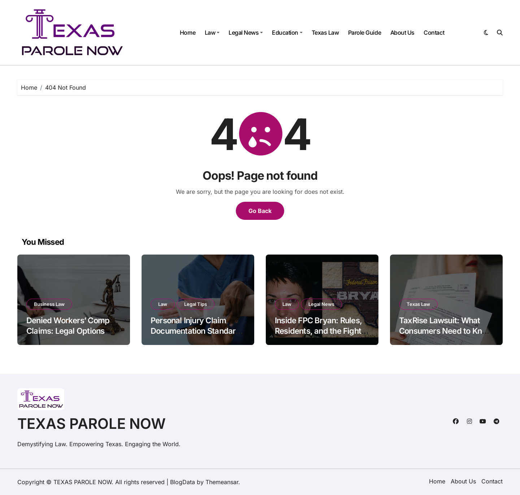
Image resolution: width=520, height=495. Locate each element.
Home (187, 32)
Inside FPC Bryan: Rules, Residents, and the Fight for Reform (318, 331)
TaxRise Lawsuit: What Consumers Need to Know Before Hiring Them (446, 331)
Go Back (260, 210)
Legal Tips (195, 304)
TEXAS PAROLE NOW (91, 423)
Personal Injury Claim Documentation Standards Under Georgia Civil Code (197, 331)
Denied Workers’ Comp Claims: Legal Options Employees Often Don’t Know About (67, 336)
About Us (402, 32)
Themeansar (221, 482)
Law (212, 32)
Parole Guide (364, 32)
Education (287, 32)
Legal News (246, 32)
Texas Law (325, 32)
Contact (434, 32)
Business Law (49, 304)
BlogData (182, 482)
